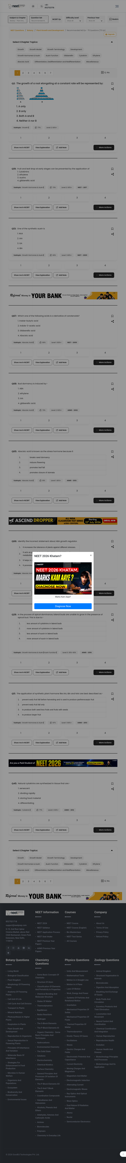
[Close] (91, 555)
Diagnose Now (63, 606)
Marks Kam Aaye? (63, 597)
